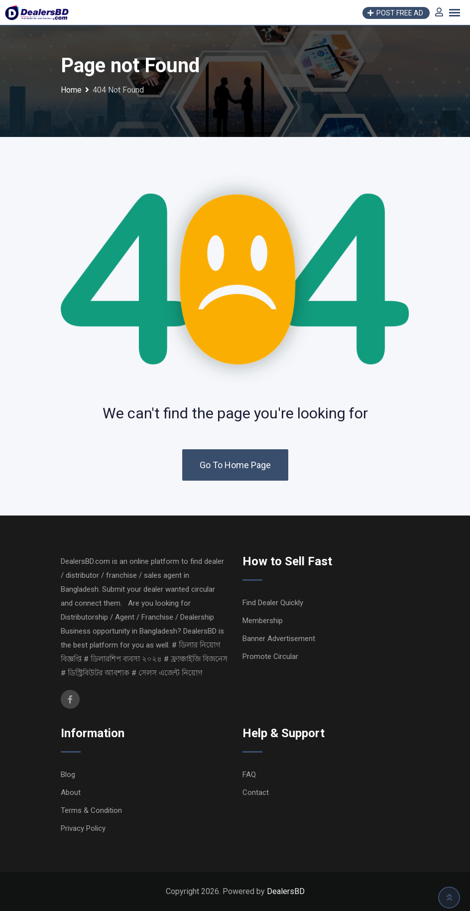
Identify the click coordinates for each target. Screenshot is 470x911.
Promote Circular (270, 656)
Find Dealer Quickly (272, 602)
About (71, 792)
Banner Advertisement (278, 638)
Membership (262, 620)
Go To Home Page (235, 465)
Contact (255, 792)
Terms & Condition (91, 810)
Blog (68, 774)
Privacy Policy (83, 828)
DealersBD (286, 891)
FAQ (249, 774)
